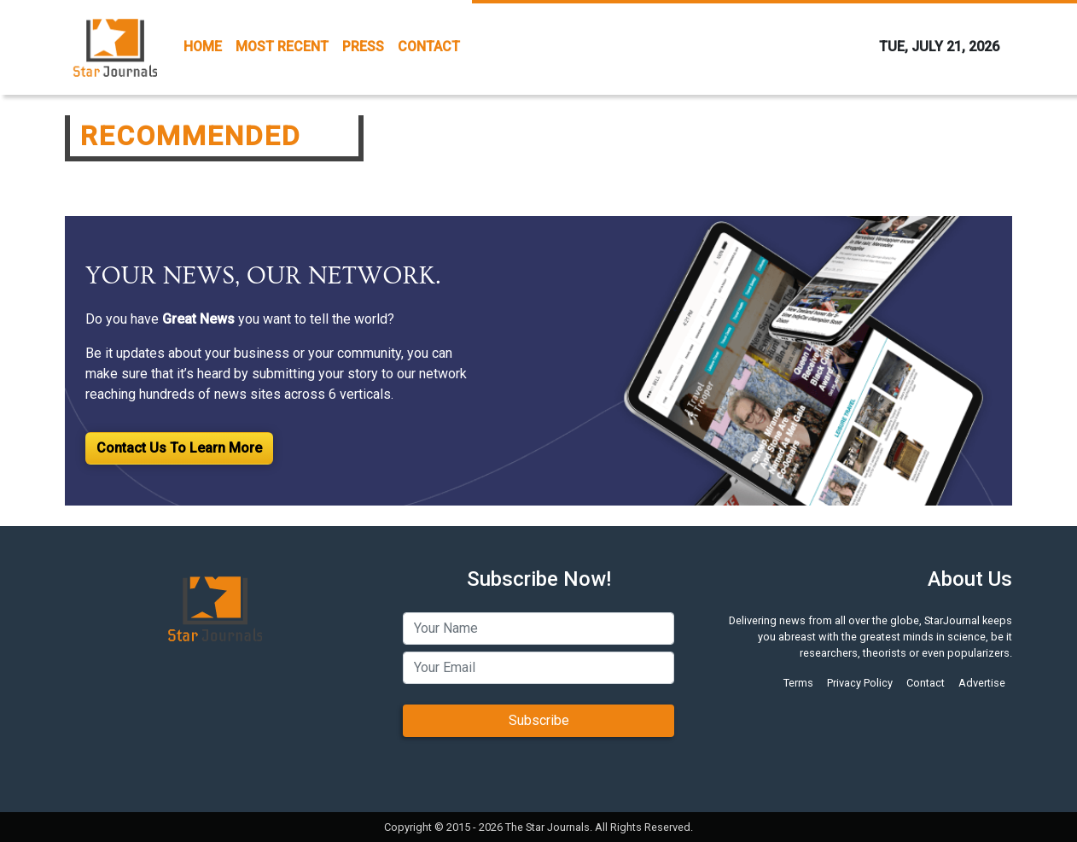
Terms (798, 682)
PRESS (363, 46)
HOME (202, 46)
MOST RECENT (282, 46)
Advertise (981, 682)
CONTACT (429, 46)
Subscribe (539, 720)
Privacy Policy (860, 682)
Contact (925, 682)
